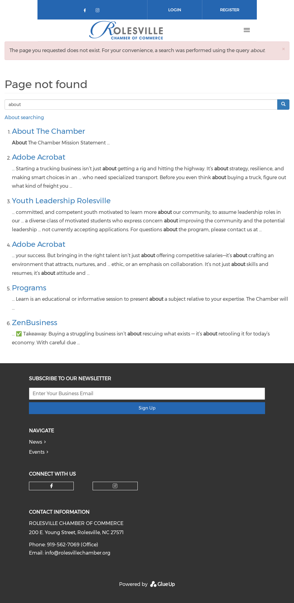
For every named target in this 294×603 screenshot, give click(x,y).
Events (36, 452)
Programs (29, 287)
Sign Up (147, 408)
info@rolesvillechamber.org (77, 553)
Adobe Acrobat (39, 157)
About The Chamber (48, 131)
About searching (24, 117)
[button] (283, 49)
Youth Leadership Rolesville (61, 200)
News (35, 442)
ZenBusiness (34, 322)
